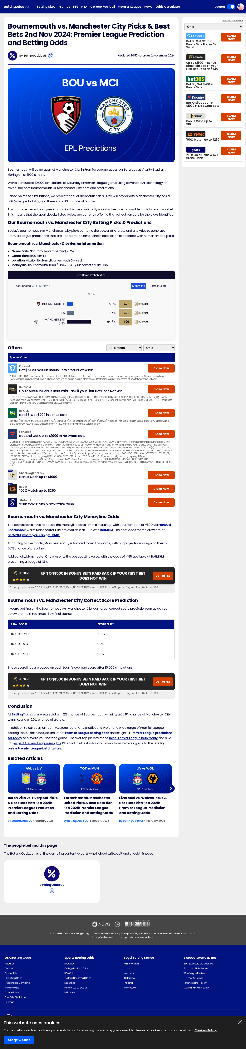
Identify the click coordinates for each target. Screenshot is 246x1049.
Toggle (231, 6)
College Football (102, 6)
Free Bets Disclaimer (15, 997)
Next (170, 788)
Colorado (129, 978)
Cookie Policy (12, 992)
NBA (84, 6)
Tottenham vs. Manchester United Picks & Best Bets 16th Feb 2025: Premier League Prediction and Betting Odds (88, 805)
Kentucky (129, 973)
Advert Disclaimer (232, 20)
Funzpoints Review (193, 978)
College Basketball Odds (77, 978)
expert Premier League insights (37, 743)
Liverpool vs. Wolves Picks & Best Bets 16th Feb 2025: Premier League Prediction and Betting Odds (143, 805)
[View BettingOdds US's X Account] (50, 55)
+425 (125, 304)
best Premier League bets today (133, 738)
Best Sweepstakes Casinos (198, 963)
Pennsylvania (131, 963)
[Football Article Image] (34, 778)
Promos (64, 6)
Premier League (129, 6)
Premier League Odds (75, 987)
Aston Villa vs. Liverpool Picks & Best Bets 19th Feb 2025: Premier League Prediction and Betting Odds (32, 805)
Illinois (127, 968)
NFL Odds (69, 963)
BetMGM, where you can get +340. (34, 535)
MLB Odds (69, 992)
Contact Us (11, 973)
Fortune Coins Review (195, 982)
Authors (9, 968)
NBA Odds (69, 973)
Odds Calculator (167, 6)
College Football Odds (76, 968)
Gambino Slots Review (196, 968)
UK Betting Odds (13, 978)
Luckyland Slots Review (196, 987)
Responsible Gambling (17, 982)
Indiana (128, 982)
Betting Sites (46, 6)
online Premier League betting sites (34, 748)
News (148, 6)
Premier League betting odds (87, 733)
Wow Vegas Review (194, 973)
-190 (125, 322)
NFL (75, 6)
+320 (125, 313)
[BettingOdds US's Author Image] (52, 873)
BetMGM (106, 530)
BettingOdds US (35, 55)
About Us (9, 963)
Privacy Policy (12, 987)
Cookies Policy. (205, 1030)
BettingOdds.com (25, 714)
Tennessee (130, 987)
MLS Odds (69, 982)
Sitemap (9, 1002)
